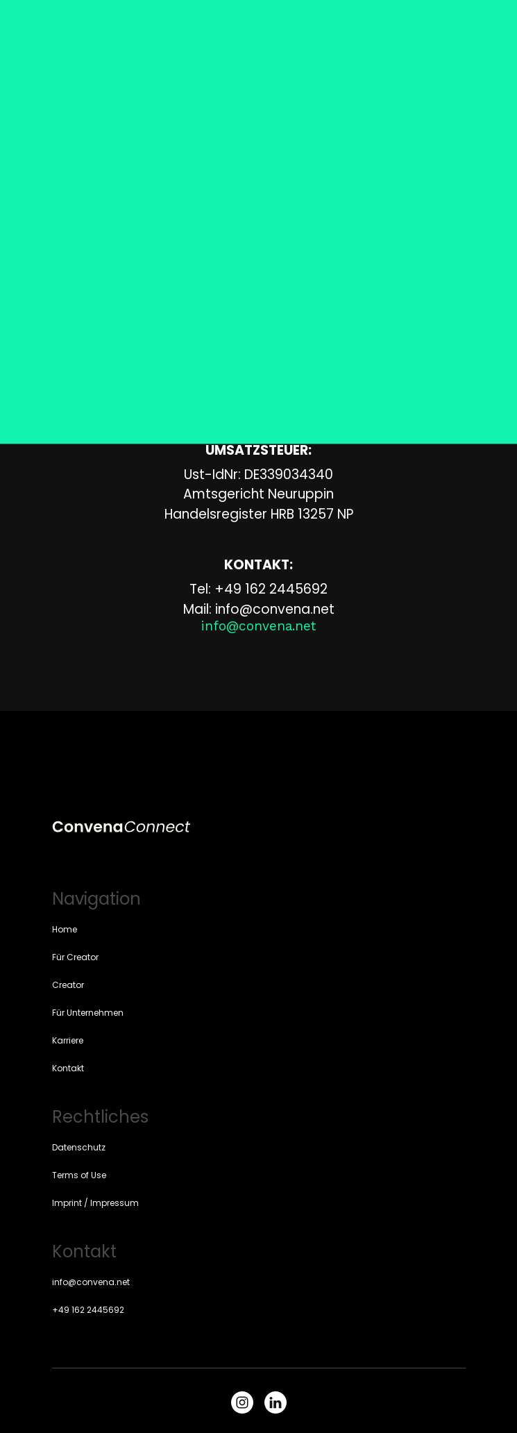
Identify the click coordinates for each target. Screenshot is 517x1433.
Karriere (67, 1040)
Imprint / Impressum (95, 1203)
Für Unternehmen (88, 1013)
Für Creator (75, 957)
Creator (68, 985)
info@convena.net (91, 1282)
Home (64, 929)
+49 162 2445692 (88, 1310)
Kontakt (68, 1068)
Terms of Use (79, 1175)
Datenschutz (78, 1147)
